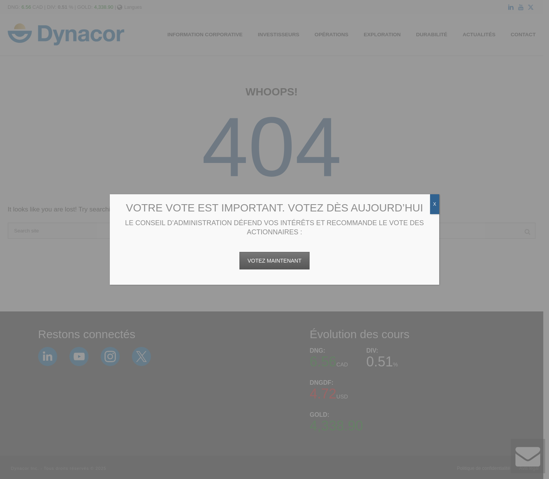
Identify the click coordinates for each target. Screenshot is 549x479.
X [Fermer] (434, 204)
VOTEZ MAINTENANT (274, 261)
